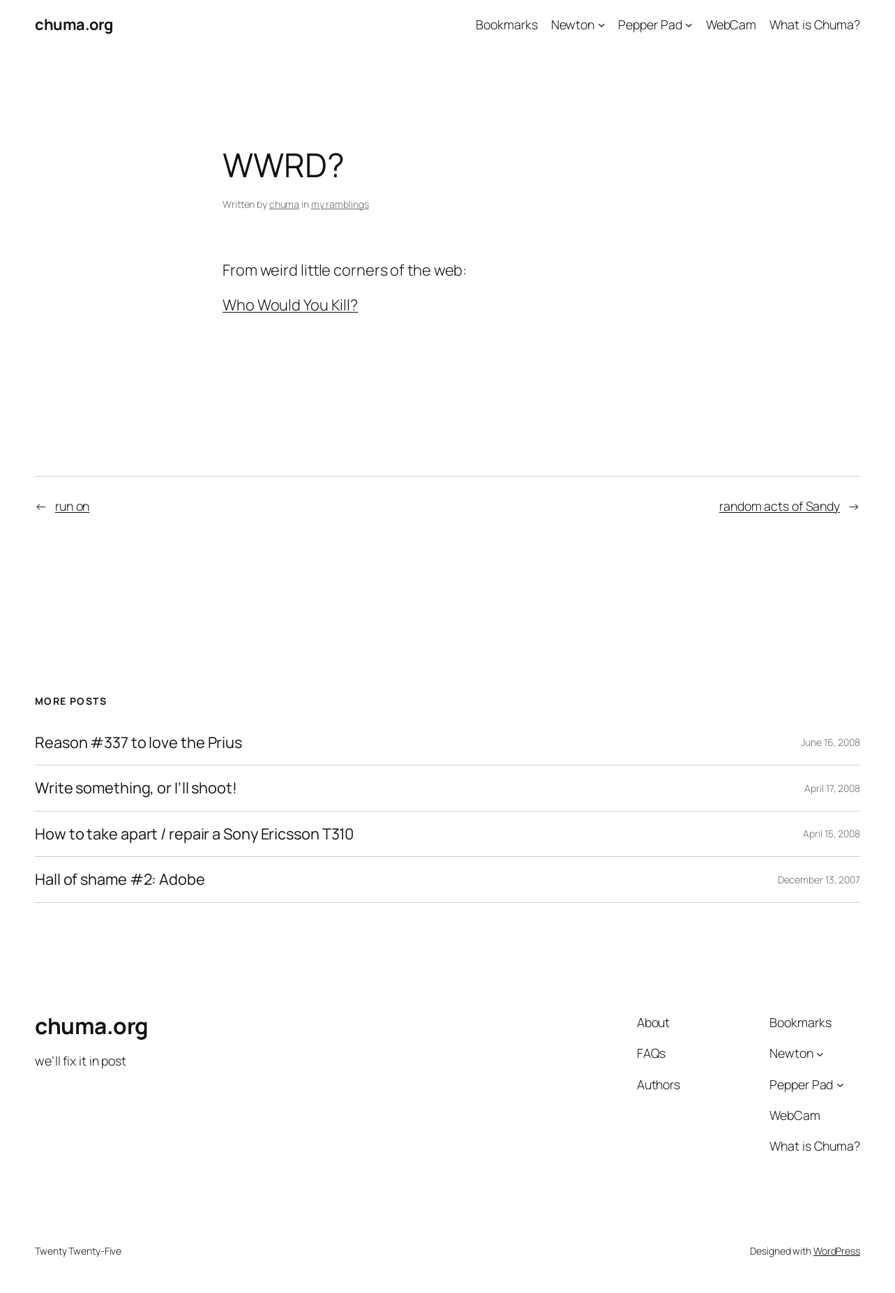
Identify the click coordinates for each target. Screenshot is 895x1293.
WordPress (836, 1250)
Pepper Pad (650, 24)
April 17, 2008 (832, 788)
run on (72, 506)
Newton (572, 24)
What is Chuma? (814, 24)
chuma (284, 204)
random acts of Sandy (779, 506)
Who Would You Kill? (290, 304)
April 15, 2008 (831, 833)
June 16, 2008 (830, 742)
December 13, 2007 (819, 879)
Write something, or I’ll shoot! (136, 788)
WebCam (731, 24)
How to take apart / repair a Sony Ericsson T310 (194, 834)
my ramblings (340, 204)
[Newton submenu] (602, 25)
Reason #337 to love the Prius (138, 743)
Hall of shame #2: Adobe (120, 879)
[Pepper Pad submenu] (689, 25)
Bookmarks (506, 24)
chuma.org (74, 24)
